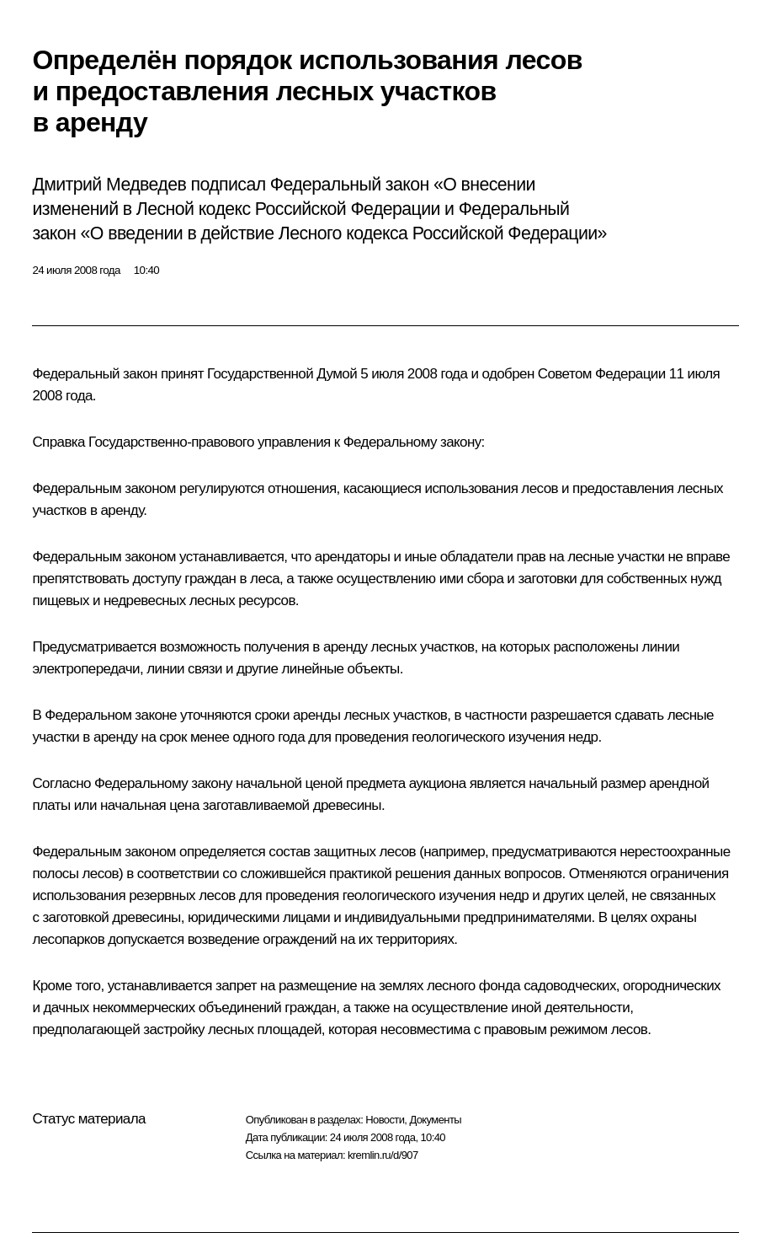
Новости (384, 1119)
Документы (435, 1119)
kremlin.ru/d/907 (383, 1155)
